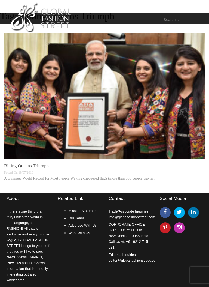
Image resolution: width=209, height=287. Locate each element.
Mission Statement (83, 211)
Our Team (76, 218)
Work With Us (79, 233)
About (13, 198)
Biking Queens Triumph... (28, 165)
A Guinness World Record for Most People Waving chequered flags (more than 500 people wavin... (80, 178)
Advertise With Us (83, 225)
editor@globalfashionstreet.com (133, 260)
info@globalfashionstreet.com (132, 217)
